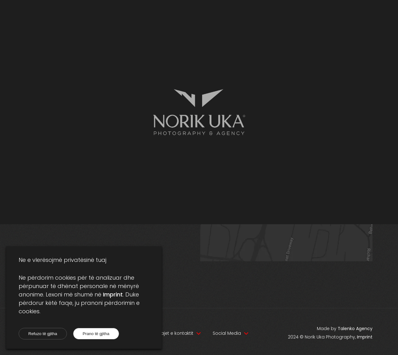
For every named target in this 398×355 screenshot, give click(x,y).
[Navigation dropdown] (178, 333)
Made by (345, 328)
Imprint (113, 294)
